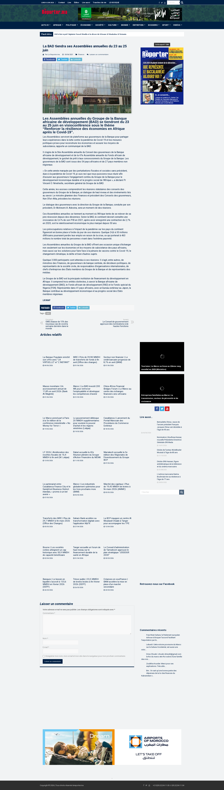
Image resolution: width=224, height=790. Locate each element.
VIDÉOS (176, 25)
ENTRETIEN (138, 25)
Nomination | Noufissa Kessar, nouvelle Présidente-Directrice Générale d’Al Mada (169, 439)
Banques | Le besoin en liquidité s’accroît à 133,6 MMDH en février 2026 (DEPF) (54, 583)
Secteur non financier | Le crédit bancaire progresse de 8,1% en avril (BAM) (117, 360)
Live (69, 3)
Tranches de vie (99, 3)
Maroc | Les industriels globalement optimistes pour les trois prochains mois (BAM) (86, 488)
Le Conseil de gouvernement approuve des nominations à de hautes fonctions (113, 323)
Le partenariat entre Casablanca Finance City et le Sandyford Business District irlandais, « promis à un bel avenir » (56, 489)
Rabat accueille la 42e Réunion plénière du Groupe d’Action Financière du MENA (87, 455)
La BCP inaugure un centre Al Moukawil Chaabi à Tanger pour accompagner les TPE (117, 521)
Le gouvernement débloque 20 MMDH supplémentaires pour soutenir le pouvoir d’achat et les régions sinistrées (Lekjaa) (86, 423)
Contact (61, 3)
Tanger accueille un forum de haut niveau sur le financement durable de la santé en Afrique (86, 551)
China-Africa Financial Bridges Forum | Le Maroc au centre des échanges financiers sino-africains (117, 390)
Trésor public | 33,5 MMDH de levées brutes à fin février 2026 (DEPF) (86, 582)
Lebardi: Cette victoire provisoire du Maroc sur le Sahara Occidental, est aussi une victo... (161, 647)
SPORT (165, 25)
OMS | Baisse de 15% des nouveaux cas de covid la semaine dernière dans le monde (60, 324)
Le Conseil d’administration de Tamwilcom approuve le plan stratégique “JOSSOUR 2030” (116, 551)
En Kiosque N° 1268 (162, 44)
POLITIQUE (71, 25)
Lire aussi (86, 3)
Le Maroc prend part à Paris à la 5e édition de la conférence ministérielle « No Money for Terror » (56, 422)
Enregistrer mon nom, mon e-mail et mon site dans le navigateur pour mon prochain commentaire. (86, 656)
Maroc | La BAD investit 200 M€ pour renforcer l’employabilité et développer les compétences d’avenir (86, 390)
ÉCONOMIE (86, 25)
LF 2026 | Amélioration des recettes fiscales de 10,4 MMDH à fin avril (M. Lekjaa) (56, 455)
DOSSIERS (153, 25)
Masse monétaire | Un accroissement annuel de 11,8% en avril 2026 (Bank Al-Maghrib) (55, 390)
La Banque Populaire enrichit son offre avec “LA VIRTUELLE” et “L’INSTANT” (56, 360)
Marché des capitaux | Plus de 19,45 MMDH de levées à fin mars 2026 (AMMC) (117, 486)
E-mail (46, 647)
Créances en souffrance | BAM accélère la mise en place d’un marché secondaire (116, 583)
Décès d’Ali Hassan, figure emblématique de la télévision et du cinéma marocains (169, 464)
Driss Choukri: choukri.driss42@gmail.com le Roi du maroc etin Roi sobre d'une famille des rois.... (161, 656)
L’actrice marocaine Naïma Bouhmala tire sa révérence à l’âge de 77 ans (169, 476)
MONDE (124, 25)
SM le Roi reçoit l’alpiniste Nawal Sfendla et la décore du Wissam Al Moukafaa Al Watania (90, 34)
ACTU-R (45, 25)
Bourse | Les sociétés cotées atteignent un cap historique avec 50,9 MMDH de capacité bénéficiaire (56, 551)
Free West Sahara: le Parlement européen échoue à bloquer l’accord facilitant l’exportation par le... (160, 637)
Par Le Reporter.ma (52, 54)
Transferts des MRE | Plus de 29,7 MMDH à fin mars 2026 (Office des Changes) (56, 521)
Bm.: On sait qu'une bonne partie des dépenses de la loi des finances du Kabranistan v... (158, 673)
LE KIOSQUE (114, 3)
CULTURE (112, 25)
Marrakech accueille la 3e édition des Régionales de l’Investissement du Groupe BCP (116, 456)
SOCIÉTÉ (99, 25)
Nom (45, 638)
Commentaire (49, 613)
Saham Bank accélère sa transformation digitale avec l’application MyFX (86, 521)
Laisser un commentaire (99, 54)
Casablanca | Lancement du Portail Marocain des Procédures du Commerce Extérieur (117, 422)
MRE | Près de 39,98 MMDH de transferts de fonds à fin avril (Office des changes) (86, 360)
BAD (48, 313)
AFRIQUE (57, 25)
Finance (81, 54)
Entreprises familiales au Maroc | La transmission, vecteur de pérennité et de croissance (159, 398)
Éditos (76, 3)
